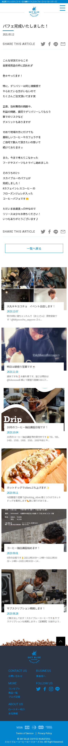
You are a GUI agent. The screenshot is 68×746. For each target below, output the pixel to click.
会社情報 (13, 713)
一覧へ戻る (34, 248)
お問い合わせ (15, 676)
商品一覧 (13, 692)
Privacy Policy (45, 733)
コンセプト (14, 688)
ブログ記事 (14, 696)
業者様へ (41, 676)
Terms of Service (25, 733)
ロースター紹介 (16, 709)
